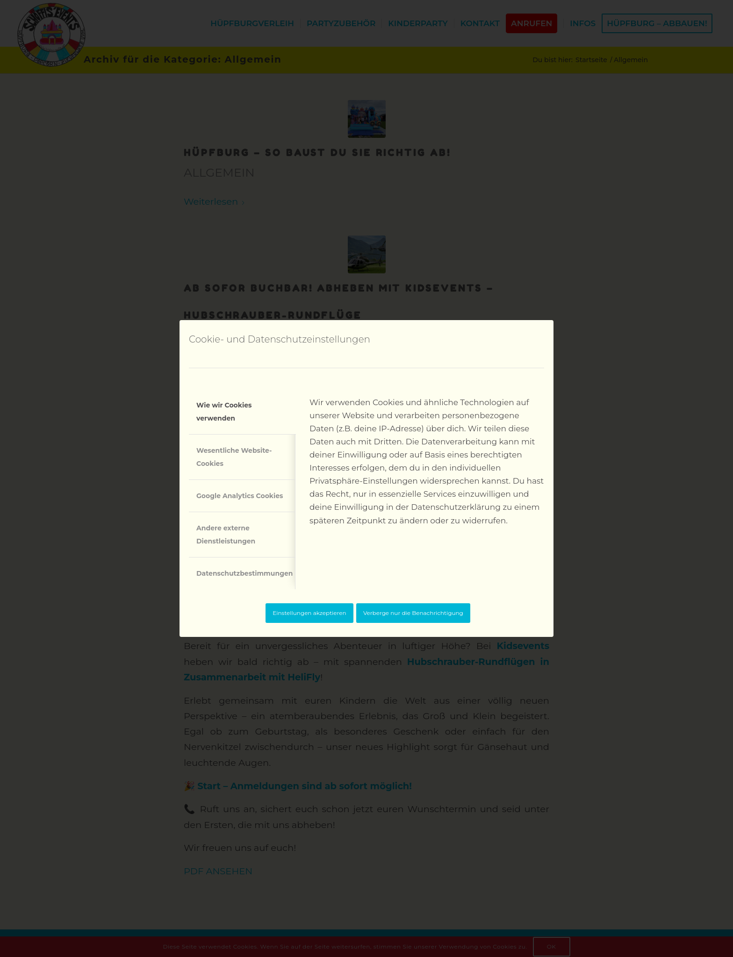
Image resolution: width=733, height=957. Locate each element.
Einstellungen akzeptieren (309, 612)
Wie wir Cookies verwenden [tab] (224, 411)
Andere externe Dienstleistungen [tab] (225, 534)
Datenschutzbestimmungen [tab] (244, 573)
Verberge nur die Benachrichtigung (413, 612)
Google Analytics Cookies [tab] (239, 496)
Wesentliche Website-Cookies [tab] (234, 457)
